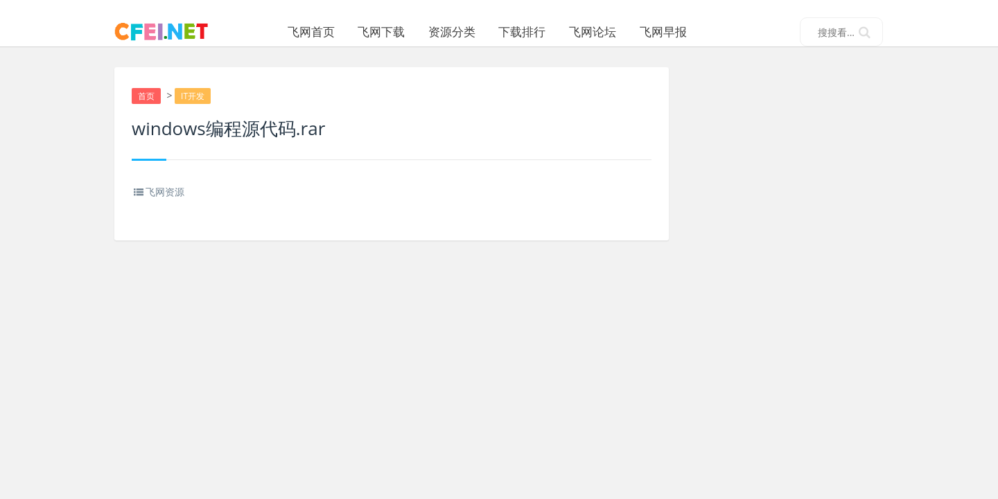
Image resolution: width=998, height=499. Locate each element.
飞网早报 (697, 32)
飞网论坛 (627, 32)
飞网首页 (345, 32)
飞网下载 (415, 32)
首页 (147, 112)
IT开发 (195, 112)
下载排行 (556, 32)
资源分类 (486, 32)
